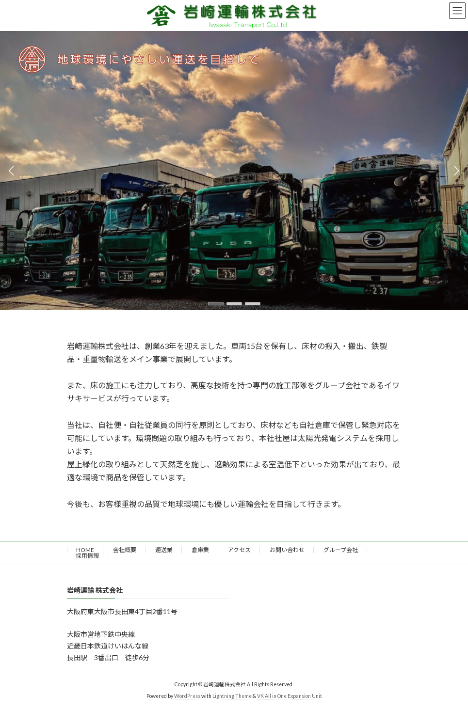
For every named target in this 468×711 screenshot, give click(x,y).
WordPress (187, 696)
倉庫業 (200, 549)
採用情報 (87, 555)
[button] (216, 303)
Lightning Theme (232, 696)
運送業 (164, 549)
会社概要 (124, 549)
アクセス (239, 549)
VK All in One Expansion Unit (289, 696)
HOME (85, 549)
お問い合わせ (287, 549)
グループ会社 (340, 549)
